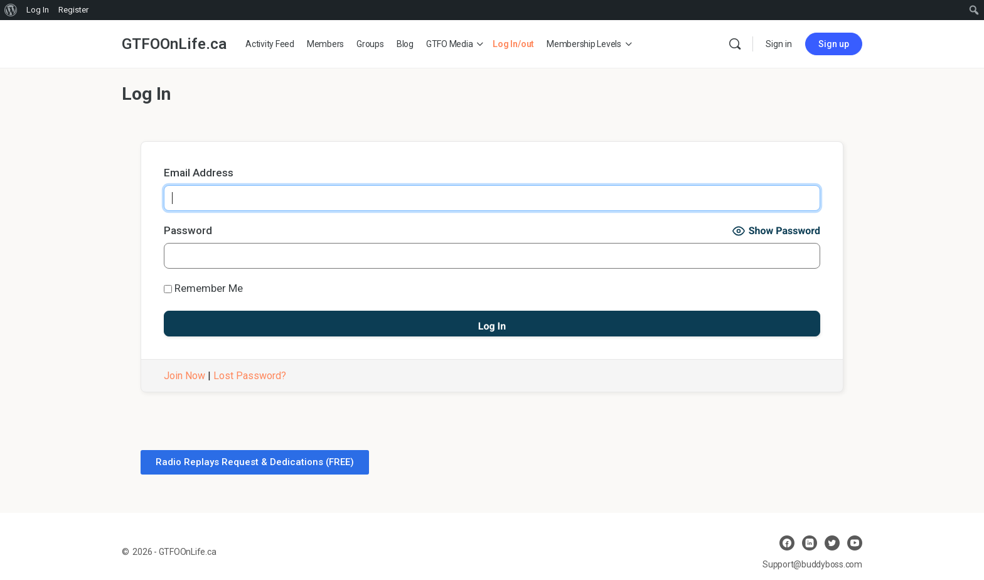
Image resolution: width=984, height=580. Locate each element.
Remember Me (203, 288)
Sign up (833, 44)
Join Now (184, 376)
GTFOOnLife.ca (174, 44)
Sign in (779, 44)
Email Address (198, 172)
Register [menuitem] (73, 9)
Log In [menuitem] (37, 9)
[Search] (734, 43)
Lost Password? (249, 376)
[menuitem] (11, 10)
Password (188, 230)
